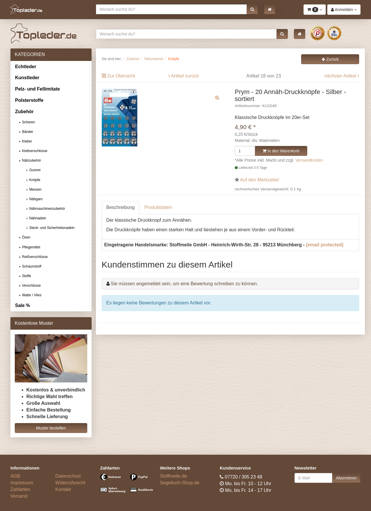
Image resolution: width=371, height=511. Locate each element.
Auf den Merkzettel (259, 179)
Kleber (27, 141)
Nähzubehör (31, 160)
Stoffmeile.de (173, 476)
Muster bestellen (51, 428)
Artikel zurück (185, 75)
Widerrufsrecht (70, 482)
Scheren (28, 122)
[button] (252, 9)
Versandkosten (309, 160)
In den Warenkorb (281, 151)
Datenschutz (68, 476)
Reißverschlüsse (35, 257)
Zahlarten (20, 489)
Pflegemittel (31, 247)
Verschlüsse (31, 286)
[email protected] (324, 244)
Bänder (27, 132)
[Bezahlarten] (125, 486)
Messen (35, 189)
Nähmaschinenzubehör (47, 209)
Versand (19, 496)
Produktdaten (158, 207)
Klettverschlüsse (34, 151)
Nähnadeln (37, 218)
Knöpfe (34, 180)
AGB (15, 476)
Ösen (26, 237)
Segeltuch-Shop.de (179, 482)
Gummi (35, 170)
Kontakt (63, 489)
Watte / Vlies (31, 295)
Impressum (21, 482)
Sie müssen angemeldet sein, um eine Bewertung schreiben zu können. (184, 283)
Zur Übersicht (121, 75)
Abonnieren (346, 478)
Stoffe (26, 276)
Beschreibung (120, 207)
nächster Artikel (340, 75)
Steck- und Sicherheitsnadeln (51, 228)
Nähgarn (36, 199)
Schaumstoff (31, 266)
